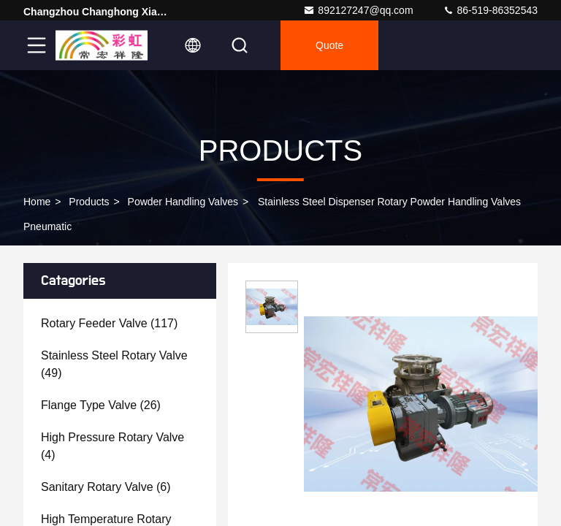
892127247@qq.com (358, 10)
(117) (109, 323)
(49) (114, 364)
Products (89, 201)
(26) (101, 405)
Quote (329, 45)
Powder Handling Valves (183, 201)
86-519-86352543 (490, 10)
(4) (112, 446)
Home (36, 201)
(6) (106, 487)
